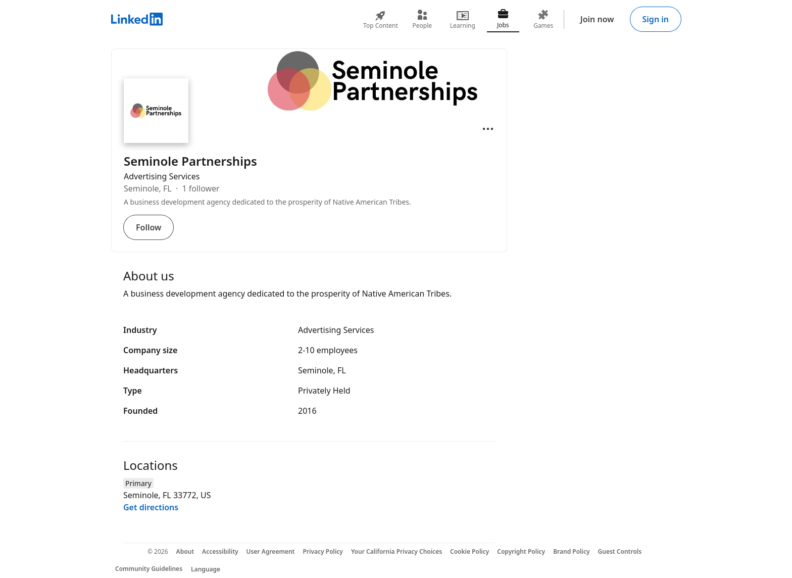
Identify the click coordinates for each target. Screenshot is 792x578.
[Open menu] (488, 129)
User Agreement (270, 551)
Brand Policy (571, 551)
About (185, 551)
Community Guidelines (148, 568)
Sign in (655, 19)
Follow (148, 227)
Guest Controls (620, 551)
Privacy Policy (322, 551)
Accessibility (220, 551)
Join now (597, 19)
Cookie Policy (469, 551)
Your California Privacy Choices (396, 551)
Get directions (150, 507)
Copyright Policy (521, 551)
